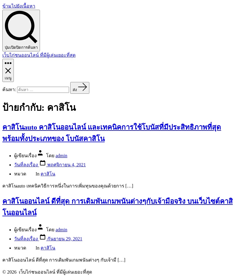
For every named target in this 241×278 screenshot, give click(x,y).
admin (61, 155)
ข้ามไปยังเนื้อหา (18, 6)
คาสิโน (48, 173)
